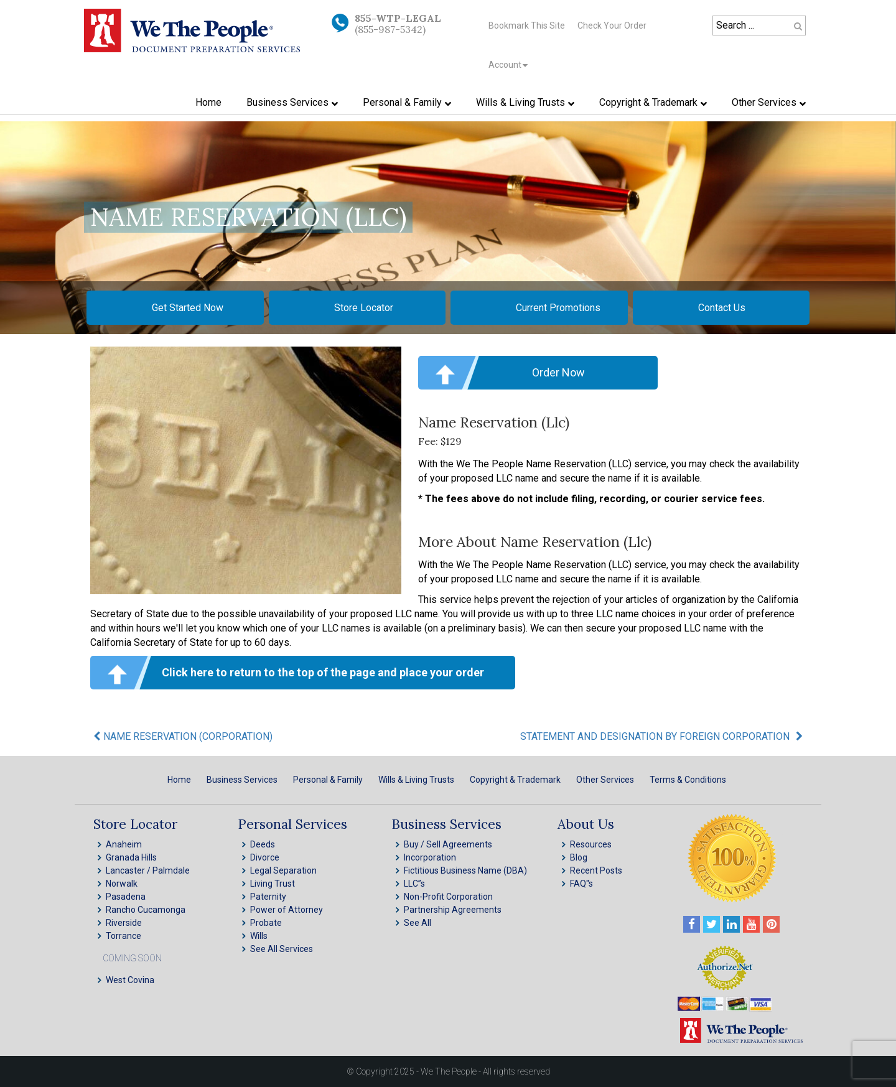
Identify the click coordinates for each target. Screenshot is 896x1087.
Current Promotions (558, 308)
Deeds (262, 844)
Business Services (242, 780)
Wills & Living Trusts (416, 780)
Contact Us (721, 308)
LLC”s (414, 884)
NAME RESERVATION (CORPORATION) (188, 736)
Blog (578, 857)
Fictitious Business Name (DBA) (465, 870)
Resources (591, 844)
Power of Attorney (286, 910)
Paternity (268, 897)
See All (417, 923)
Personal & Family (328, 780)
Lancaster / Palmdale (148, 870)
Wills (259, 936)
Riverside (124, 923)
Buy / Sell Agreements (448, 844)
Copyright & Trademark (515, 780)
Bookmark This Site (526, 25)
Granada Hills (131, 857)
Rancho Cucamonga (145, 910)
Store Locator (363, 308)
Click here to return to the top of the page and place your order (323, 672)
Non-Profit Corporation (448, 897)
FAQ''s (581, 884)
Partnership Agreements (453, 910)
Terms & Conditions (688, 780)
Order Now (558, 372)
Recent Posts (596, 870)
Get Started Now (187, 308)
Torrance (123, 936)
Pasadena (126, 897)
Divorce (264, 857)
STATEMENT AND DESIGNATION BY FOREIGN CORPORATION (655, 736)
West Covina (130, 980)
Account (504, 65)
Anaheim (124, 844)
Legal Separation (283, 870)
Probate (266, 923)
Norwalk (122, 884)
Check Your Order (611, 25)
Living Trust (272, 884)
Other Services (605, 780)
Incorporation (430, 857)
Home (179, 780)
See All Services (281, 949)
